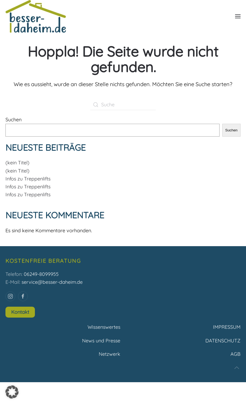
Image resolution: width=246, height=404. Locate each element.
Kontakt (20, 312)
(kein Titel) (17, 162)
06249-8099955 (41, 274)
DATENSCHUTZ (223, 340)
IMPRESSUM (227, 327)
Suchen (13, 119)
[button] (238, 16)
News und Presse (101, 340)
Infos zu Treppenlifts (27, 179)
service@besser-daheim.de (52, 282)
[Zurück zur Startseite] (35, 16)
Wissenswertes (104, 327)
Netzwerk (109, 354)
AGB (235, 354)
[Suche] (123, 104)
